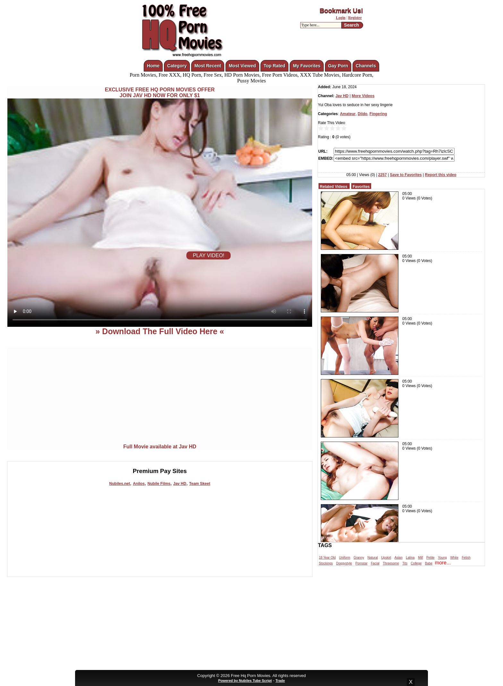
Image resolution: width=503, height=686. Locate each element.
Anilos (139, 483)
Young (442, 557)
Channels (366, 65)
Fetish (466, 557)
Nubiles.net (119, 483)
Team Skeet (199, 483)
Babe (428, 563)
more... (443, 562)
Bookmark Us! (341, 10)
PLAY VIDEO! (208, 255)
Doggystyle (344, 563)
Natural (372, 557)
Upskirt (386, 557)
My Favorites (306, 65)
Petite (430, 557)
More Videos (363, 96)
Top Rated (274, 65)
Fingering (378, 114)
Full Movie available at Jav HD (159, 446)
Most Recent (207, 65)
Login (340, 17)
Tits (404, 563)
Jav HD (179, 483)
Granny (359, 557)
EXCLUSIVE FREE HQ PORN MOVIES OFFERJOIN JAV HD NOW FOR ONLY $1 (160, 92)
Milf (420, 557)
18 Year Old (327, 557)
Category (177, 65)
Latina (410, 557)
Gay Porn (338, 65)
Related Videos (333, 186)
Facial (375, 563)
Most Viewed (242, 65)
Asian (399, 557)
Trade (280, 680)
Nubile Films (159, 483)
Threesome (391, 563)
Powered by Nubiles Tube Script (245, 680)
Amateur (348, 114)
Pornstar (361, 563)
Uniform (344, 557)
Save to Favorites (406, 175)
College (416, 563)
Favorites (361, 186)
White (454, 557)
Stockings (326, 563)
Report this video (440, 175)
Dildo (362, 114)
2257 (382, 175)
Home (153, 65)
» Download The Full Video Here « (159, 331)
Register (355, 17)
